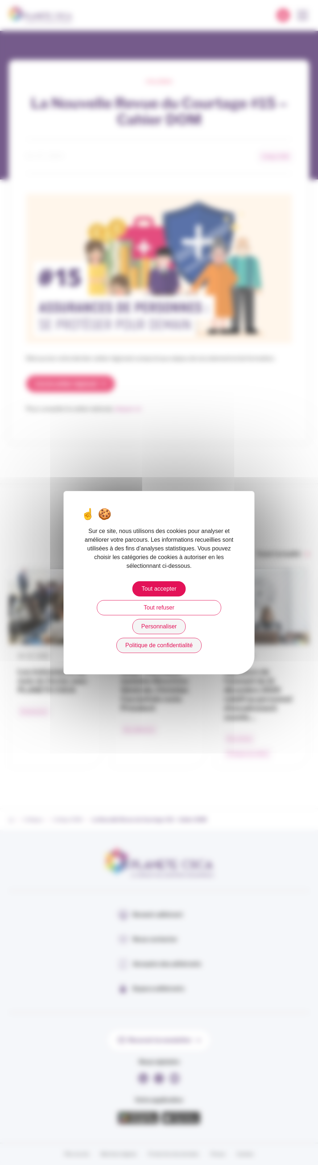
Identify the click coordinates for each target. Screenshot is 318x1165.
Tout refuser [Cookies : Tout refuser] (159, 607)
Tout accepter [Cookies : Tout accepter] (158, 589)
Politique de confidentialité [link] (159, 645)
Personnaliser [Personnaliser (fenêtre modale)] (159, 626)
